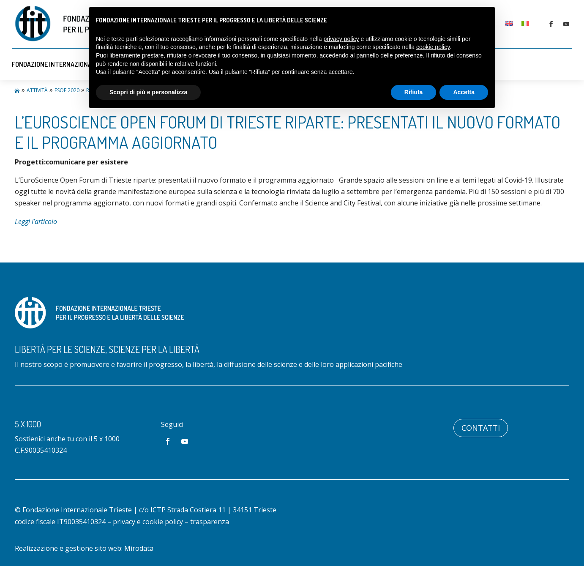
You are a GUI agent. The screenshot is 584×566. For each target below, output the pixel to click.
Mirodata (138, 548)
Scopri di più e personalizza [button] (148, 92)
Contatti (480, 428)
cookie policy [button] (433, 47)
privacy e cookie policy (148, 521)
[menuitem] (509, 22)
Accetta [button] (464, 92)
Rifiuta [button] (413, 92)
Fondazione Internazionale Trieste (68, 64)
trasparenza (209, 521)
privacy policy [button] (341, 39)
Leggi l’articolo (36, 221)
